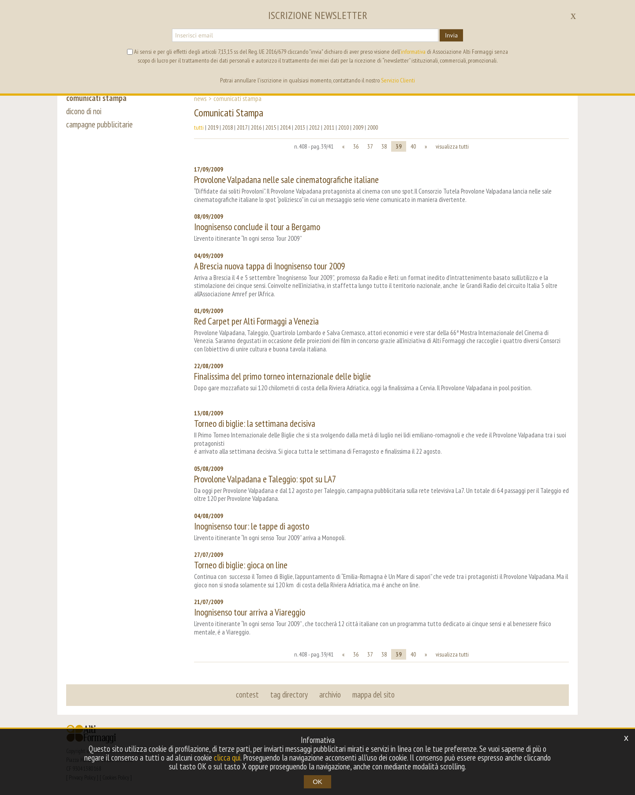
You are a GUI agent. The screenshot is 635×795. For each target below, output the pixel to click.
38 (384, 146)
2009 (358, 127)
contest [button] (247, 694)
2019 (213, 127)
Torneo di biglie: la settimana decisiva (254, 423)
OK (317, 781)
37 (370, 146)
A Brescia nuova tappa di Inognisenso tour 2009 (269, 266)
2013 (300, 127)
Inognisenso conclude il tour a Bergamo (257, 227)
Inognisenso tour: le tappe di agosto (251, 526)
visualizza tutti (452, 146)
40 (413, 146)
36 (356, 146)
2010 (343, 127)
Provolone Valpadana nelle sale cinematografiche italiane (286, 180)
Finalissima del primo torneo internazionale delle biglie (282, 376)
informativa (413, 52)
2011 (329, 127)
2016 (256, 127)
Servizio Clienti (398, 80)
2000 (372, 127)
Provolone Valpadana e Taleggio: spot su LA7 (265, 479)
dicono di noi (83, 111)
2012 (314, 127)
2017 (242, 127)
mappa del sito (373, 694)
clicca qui (227, 757)
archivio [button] (330, 694)
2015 (270, 127)
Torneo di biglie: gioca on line (241, 565)
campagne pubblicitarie (99, 124)
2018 (227, 127)
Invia (451, 35)
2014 (285, 127)
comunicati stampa (96, 98)
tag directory (289, 694)
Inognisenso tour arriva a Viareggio (249, 612)
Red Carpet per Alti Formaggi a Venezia (256, 321)
